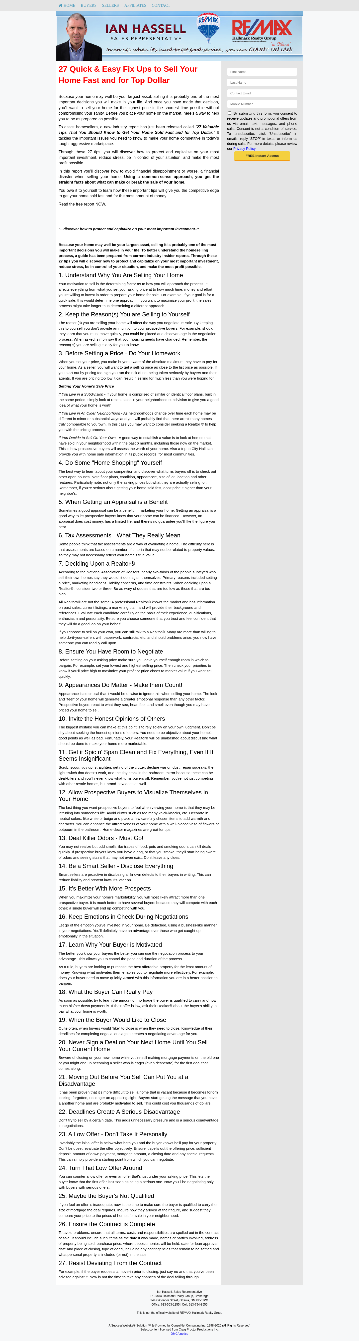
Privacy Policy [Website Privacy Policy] (244, 149)
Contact (161, 5)
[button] (262, 156)
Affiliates (135, 5)
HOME (67, 5)
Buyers (88, 5)
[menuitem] (67, 5)
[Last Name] (262, 82)
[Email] (262, 93)
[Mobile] (262, 104)
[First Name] (262, 72)
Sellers (110, 5)
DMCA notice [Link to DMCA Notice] (179, 1334)
